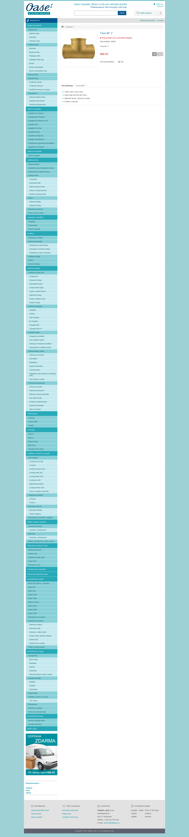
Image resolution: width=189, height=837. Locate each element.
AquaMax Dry (33, 124)
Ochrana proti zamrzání (36, 569)
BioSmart (32, 48)
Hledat (122, 13)
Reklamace (66, 814)
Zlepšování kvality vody (36, 557)
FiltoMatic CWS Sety (36, 60)
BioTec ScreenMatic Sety (38, 71)
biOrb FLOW (32, 595)
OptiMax (32, 682)
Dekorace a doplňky (35, 708)
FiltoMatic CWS (34, 56)
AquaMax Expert (34, 132)
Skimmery (31, 534)
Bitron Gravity (33, 441)
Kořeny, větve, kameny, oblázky (40, 636)
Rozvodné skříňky (35, 510)
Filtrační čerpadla (34, 109)
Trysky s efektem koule (37, 299)
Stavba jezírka (32, 160)
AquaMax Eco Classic (35, 113)
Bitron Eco (31, 445)
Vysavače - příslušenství (37, 530)
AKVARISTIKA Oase (35, 651)
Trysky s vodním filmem (37, 291)
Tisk (120, 62)
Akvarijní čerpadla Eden (36, 720)
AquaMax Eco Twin (35, 128)
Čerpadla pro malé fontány (38, 245)
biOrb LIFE (32, 591)
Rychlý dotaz (36, 814)
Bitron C (31, 438)
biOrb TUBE (32, 598)
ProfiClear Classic (35, 82)
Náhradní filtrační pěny (37, 97)
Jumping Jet (33, 276)
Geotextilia (33, 179)
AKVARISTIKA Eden (35, 716)
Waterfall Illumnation (36, 484)
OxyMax (32, 686)
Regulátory (33, 362)
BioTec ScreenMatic (36, 67)
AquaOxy (31, 418)
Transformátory (34, 370)
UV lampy (31, 430)
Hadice (30, 198)
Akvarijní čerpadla (34, 678)
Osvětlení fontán (34, 332)
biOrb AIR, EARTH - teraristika (38, 583)
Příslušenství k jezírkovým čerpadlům (41, 143)
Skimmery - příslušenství (38, 537)
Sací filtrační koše (35, 398)
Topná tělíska (32, 693)
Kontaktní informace (70, 817)
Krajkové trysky (34, 302)
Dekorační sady (34, 628)
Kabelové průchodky (36, 405)
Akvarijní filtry (32, 656)
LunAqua (32, 499)
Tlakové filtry (32, 30)
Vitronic (30, 434)
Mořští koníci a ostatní (37, 643)
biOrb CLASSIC (33, 602)
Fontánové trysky (34, 256)
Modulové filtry (33, 78)
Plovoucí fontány (34, 264)
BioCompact (33, 659)
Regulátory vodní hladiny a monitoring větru (42, 374)
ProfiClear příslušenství (37, 104)
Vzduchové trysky (35, 280)
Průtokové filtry (33, 45)
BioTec (31, 63)
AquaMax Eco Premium (36, 117)
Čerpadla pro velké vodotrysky (40, 253)
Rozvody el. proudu (35, 506)
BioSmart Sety (34, 52)
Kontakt (160, 20)
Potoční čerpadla (34, 229)
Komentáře (80, 86)
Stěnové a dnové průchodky (39, 394)
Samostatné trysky (35, 284)
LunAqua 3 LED (34, 480)
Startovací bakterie (34, 550)
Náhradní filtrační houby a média (40, 674)
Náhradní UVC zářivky (36, 449)
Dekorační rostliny (35, 624)
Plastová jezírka (33, 164)
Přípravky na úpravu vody (37, 546)
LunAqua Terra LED (36, 461)
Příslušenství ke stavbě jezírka (38, 172)
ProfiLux (32, 503)
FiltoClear (32, 37)
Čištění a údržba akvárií (36, 647)
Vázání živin (32, 561)
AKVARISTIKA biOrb (35, 579)
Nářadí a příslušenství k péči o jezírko (41, 541)
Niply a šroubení (35, 409)
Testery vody (32, 554)
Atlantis (32, 314)
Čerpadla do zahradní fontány (39, 249)
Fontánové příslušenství (36, 383)
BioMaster (33, 663)
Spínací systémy (35, 514)
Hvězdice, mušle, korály (37, 632)
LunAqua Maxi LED (36, 476)
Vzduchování (32, 414)
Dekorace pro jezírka (35, 209)
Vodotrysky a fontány (35, 238)
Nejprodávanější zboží (40, 810)
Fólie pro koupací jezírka (38, 190)
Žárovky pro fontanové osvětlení (40, 344)
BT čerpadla (33, 321)
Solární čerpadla (34, 155)
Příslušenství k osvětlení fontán (40, 347)
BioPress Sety (34, 33)
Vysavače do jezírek (35, 526)
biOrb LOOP (32, 613)
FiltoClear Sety (34, 41)
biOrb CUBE (32, 610)
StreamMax (33, 689)
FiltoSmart (33, 671)
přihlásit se (159, 4)
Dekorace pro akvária (35, 621)
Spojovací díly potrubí (36, 101)
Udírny (28, 793)
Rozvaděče (33, 359)
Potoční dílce (32, 225)
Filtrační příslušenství (36, 390)
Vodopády (31, 221)
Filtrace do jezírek (34, 25)
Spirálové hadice (35, 205)
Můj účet (160, 6)
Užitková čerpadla (34, 151)
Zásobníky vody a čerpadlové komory (41, 168)
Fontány (30, 233)
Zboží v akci (32, 729)
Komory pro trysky (35, 387)
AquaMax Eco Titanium (36, 147)
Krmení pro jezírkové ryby (37, 574)
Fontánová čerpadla (35, 241)
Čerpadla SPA (34, 325)
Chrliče (30, 260)
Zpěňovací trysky (35, 295)
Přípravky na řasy (34, 565)
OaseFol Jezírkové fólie (37, 194)
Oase (28, 790)
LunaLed (32, 465)
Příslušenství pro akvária (36, 617)
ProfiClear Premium (36, 86)
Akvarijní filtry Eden (35, 724)
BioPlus (32, 667)
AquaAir (31, 425)
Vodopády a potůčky (35, 217)
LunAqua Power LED (36, 488)
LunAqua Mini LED (35, 473)
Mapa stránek (36, 817)
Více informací (67, 86)
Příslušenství (32, 93)
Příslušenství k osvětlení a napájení (40, 517)
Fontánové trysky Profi (36, 273)
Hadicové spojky (35, 202)
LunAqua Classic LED (37, 469)
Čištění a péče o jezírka (36, 522)
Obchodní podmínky (147, 20)
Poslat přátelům (107, 62)
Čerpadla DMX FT (35, 329)
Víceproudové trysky (36, 287)
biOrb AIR (31, 587)
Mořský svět (33, 639)
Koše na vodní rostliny (36, 213)
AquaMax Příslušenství (36, 139)
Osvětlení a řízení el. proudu (38, 453)
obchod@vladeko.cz (111, 823)
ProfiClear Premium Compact (39, 89)
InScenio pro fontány (36, 355)
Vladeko (29, 788)
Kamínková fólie (35, 183)
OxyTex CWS (32, 422)
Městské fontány (33, 268)
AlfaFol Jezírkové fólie (37, 187)
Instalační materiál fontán (38, 402)
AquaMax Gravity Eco (35, 136)
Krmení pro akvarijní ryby (37, 712)
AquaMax (32, 310)
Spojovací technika (36, 366)
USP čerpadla (34, 317)
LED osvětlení (33, 458)
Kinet (112, 831)
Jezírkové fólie (33, 175)
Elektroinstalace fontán (36, 351)
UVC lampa (33, 701)
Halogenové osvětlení (36, 336)
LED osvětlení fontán (36, 340)
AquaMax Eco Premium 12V (38, 121)
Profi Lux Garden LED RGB (39, 491)
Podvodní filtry (33, 75)
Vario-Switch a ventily (36, 379)
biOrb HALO (32, 606)
